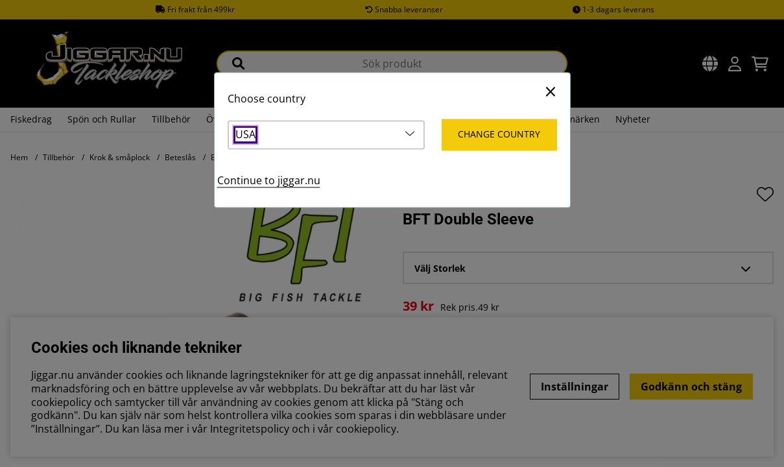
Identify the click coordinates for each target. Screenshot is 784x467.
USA (245, 135)
